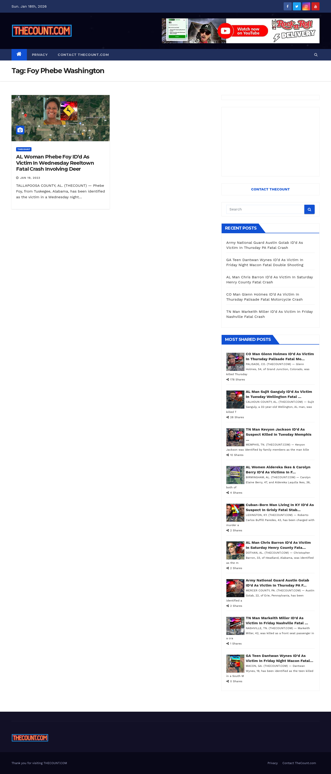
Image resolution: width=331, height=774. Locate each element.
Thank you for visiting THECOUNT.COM (39, 763)
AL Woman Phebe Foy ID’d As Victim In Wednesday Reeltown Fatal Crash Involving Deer (55, 163)
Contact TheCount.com (83, 55)
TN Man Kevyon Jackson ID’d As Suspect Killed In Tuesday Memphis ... (278, 434)
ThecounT (23, 149)
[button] (316, 54)
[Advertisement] (270, 141)
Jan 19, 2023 (30, 177)
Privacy (40, 55)
